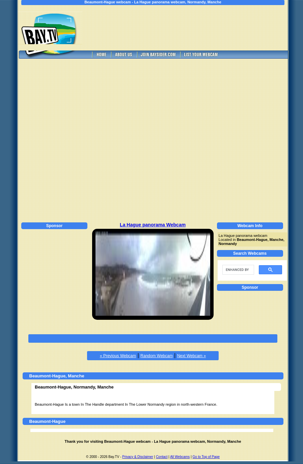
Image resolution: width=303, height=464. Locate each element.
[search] (237, 270)
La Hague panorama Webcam (153, 224)
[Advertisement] (189, 28)
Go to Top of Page (206, 457)
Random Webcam (156, 355)
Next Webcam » (191, 355)
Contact (161, 457)
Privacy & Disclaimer (137, 457)
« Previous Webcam (118, 355)
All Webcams (180, 457)
